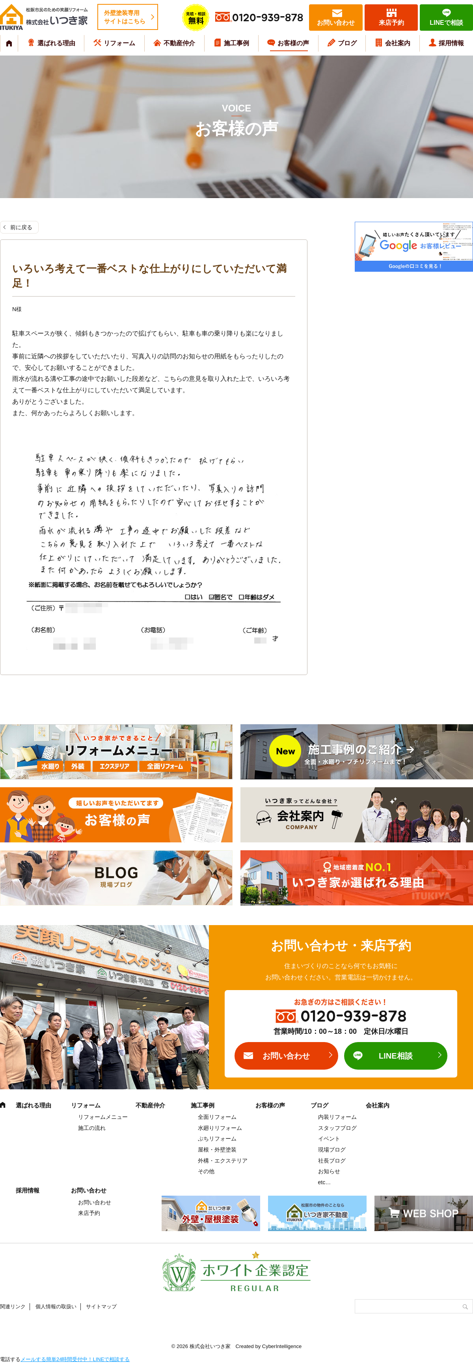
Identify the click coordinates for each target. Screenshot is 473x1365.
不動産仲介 (179, 43)
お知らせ (329, 1171)
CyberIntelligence (282, 1346)
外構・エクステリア (223, 1160)
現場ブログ (332, 1149)
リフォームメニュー (103, 1117)
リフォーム (119, 43)
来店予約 (391, 22)
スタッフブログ (337, 1128)
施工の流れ (92, 1128)
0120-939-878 (267, 18)
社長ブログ (332, 1160)
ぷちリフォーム (217, 1138)
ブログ (347, 43)
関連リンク (13, 1306)
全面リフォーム (217, 1117)
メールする (33, 1359)
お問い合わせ (336, 22)
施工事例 (236, 43)
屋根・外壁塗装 (217, 1149)
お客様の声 (293, 43)
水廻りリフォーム (220, 1128)
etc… (324, 1182)
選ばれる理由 (56, 43)
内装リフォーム (337, 1117)
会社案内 (397, 43)
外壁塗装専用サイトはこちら (124, 16)
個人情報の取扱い (55, 1306)
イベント (329, 1138)
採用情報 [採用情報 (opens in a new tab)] (451, 43)
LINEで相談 (446, 22)
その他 (206, 1171)
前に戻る (21, 227)
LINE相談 (396, 1056)
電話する (10, 1359)
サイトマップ (101, 1306)
